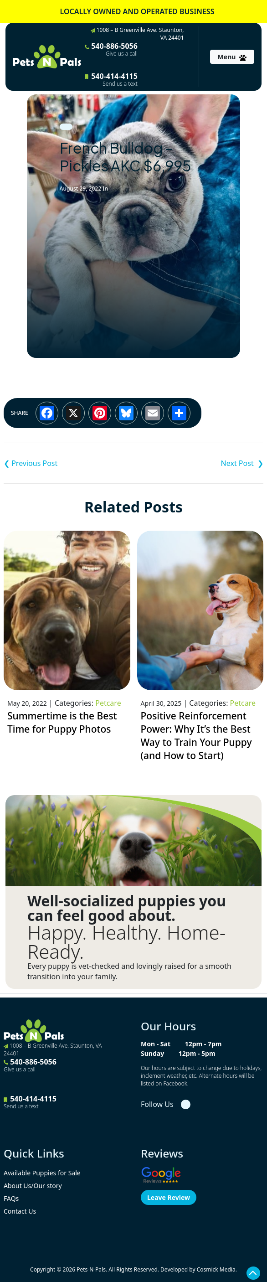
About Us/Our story (33, 1185)
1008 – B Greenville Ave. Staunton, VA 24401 (137, 33)
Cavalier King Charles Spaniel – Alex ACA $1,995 (69, 463)
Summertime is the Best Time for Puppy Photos (62, 722)
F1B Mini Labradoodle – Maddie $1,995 (198, 463)
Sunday (152, 1053)
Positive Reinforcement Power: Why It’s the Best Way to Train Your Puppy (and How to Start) (196, 735)
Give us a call (122, 54)
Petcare (108, 703)
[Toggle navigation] (232, 57)
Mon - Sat (155, 1043)
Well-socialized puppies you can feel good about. (126, 908)
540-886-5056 (111, 49)
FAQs (11, 1198)
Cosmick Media (216, 1269)
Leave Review (168, 1197)
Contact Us (20, 1211)
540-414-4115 (111, 79)
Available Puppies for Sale (42, 1172)
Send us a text (120, 84)
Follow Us (157, 1104)
